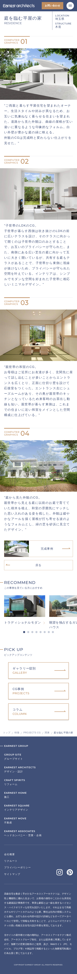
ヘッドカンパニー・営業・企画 (38, 833)
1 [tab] (24, 632)
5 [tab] (41, 632)
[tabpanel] (26, 610)
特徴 (17, 732)
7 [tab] (49, 632)
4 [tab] (36, 632)
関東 (47, 732)
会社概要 (9, 854)
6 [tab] (45, 632)
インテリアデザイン (38, 807)
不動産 (38, 820)
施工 (38, 795)
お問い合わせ (52, 5)
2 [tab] (28, 632)
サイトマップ (12, 874)
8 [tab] (53, 632)
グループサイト (38, 756)
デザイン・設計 (38, 769)
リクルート (11, 861)
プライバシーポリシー (17, 867)
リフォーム (38, 782)
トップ (6, 732)
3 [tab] (32, 632)
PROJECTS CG (32, 732)
